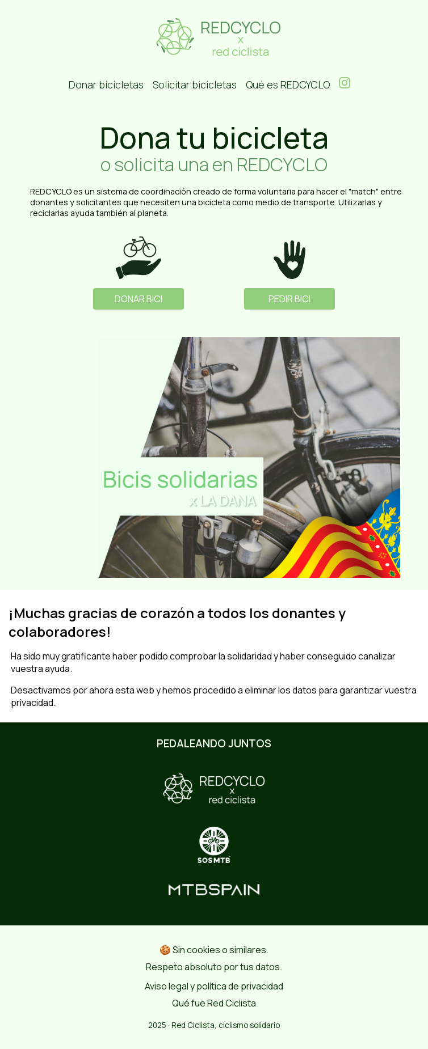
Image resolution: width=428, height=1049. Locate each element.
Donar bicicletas (106, 84)
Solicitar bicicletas (195, 84)
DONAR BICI (138, 299)
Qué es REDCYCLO (288, 84)
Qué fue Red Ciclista (214, 1003)
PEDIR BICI (289, 299)
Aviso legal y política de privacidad (214, 986)
